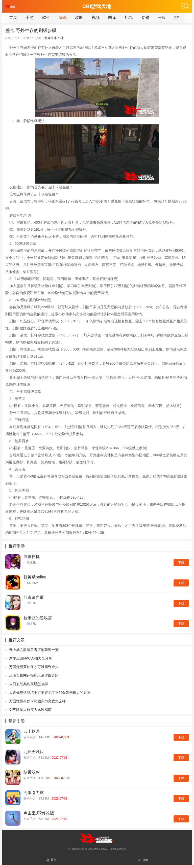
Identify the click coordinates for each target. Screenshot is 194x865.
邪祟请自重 (33, 597)
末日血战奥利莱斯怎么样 (28, 684)
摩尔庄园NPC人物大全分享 (30, 658)
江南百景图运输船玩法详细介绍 (34, 675)
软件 (46, 17)
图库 (112, 17)
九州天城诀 (33, 752)
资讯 (63, 17)
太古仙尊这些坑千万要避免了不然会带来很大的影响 (49, 692)
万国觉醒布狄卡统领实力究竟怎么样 (37, 701)
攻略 (79, 17)
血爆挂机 (31, 557)
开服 (162, 17)
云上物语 (31, 731)
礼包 (129, 17)
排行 (178, 17)
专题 (145, 17)
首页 (13, 17)
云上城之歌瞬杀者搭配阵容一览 (34, 650)
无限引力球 (33, 792)
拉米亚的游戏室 (37, 618)
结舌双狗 (31, 772)
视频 (96, 17)
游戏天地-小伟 (54, 38)
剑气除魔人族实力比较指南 (30, 710)
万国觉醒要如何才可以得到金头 (34, 667)
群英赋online (34, 577)
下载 (181, 562)
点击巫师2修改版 (38, 813)
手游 (30, 17)
